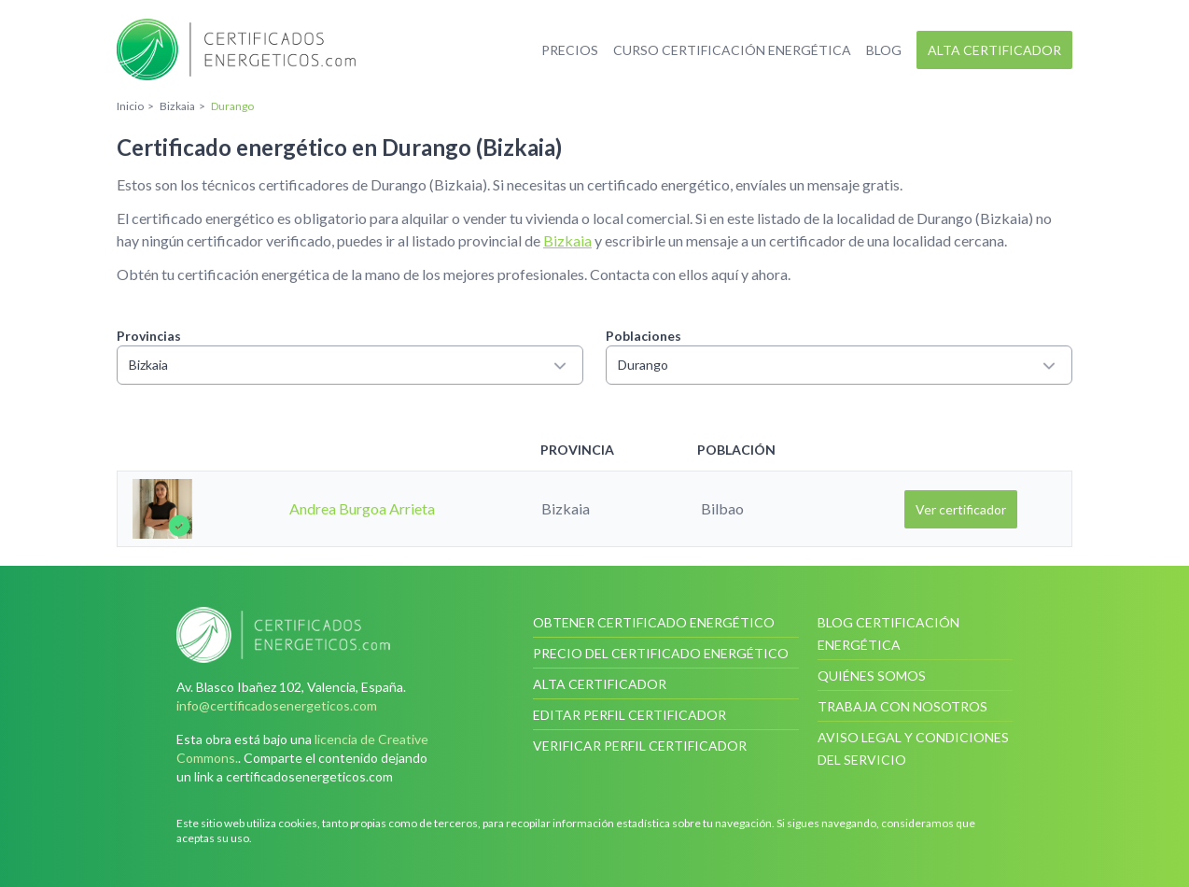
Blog (884, 50)
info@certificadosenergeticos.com (276, 705)
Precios (569, 50)
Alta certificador (994, 50)
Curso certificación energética (732, 50)
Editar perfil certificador (629, 715)
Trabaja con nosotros (902, 706)
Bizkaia (567, 240)
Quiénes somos (872, 675)
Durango (839, 365)
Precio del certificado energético (661, 653)
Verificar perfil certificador (640, 745)
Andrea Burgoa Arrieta (362, 508)
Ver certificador (961, 509)
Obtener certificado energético (654, 622)
